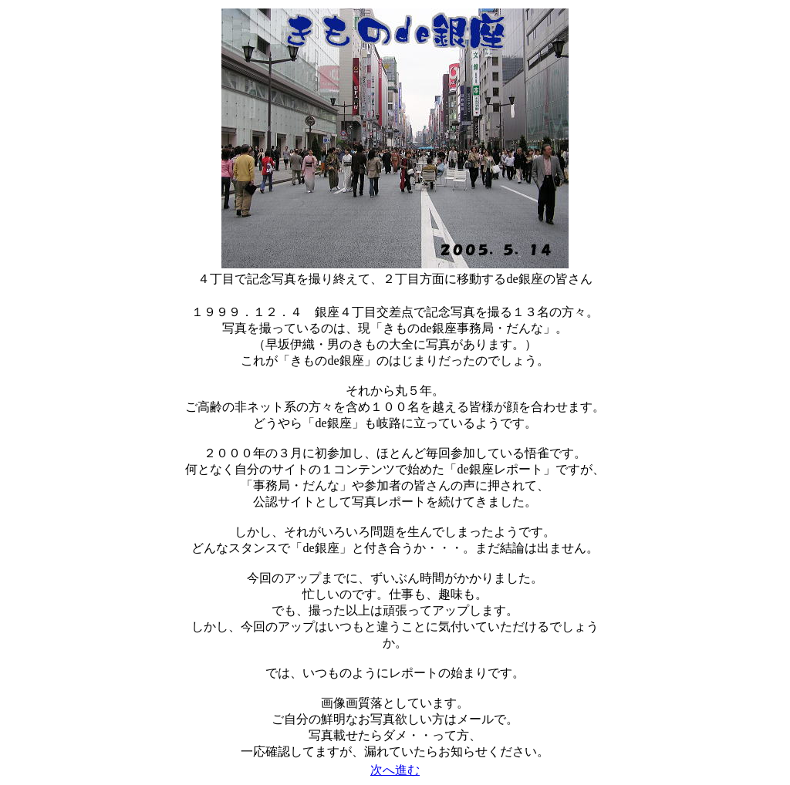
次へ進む (395, 770)
